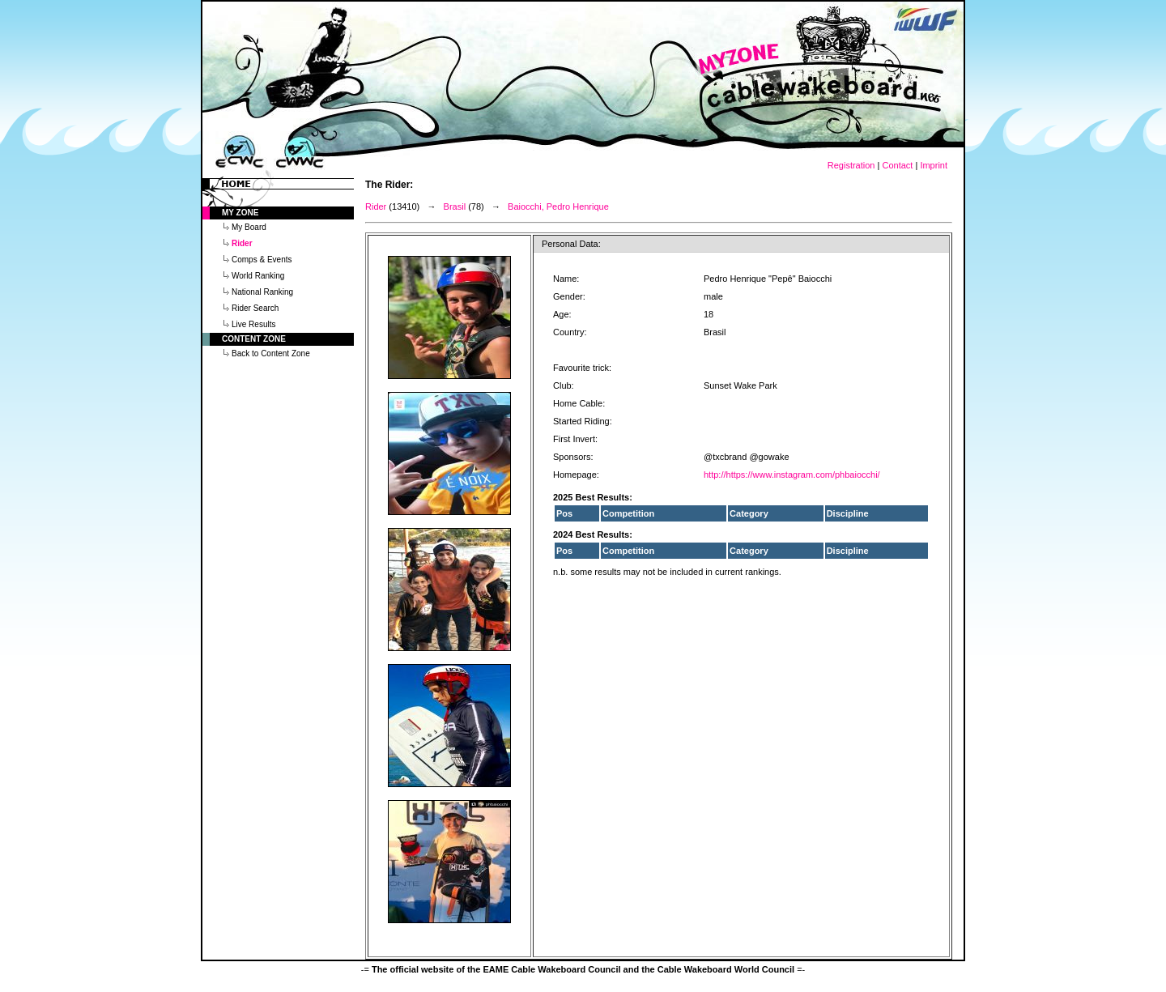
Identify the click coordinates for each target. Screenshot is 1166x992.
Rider (375, 206)
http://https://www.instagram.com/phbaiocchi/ (792, 474)
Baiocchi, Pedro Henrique (558, 206)
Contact (897, 165)
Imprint (933, 165)
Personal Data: (571, 244)
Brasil (455, 206)
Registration (851, 165)
